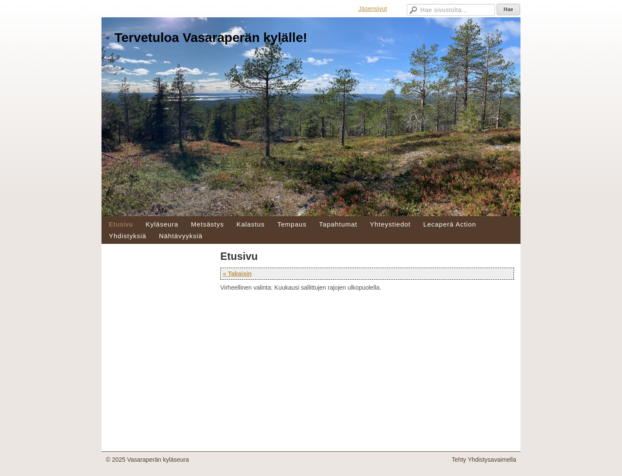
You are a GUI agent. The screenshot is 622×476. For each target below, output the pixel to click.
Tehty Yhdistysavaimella (484, 459)
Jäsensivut (373, 8)
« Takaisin (237, 273)
